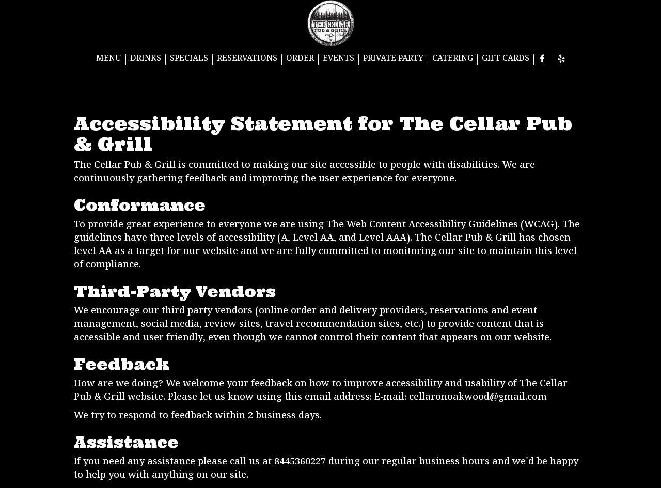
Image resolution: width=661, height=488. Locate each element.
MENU (108, 59)
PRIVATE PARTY (393, 59)
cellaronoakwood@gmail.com (478, 397)
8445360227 (300, 462)
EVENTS (338, 59)
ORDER (300, 59)
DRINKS (145, 59)
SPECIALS (189, 59)
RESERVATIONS (247, 59)
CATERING (452, 59)
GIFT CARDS (505, 59)
